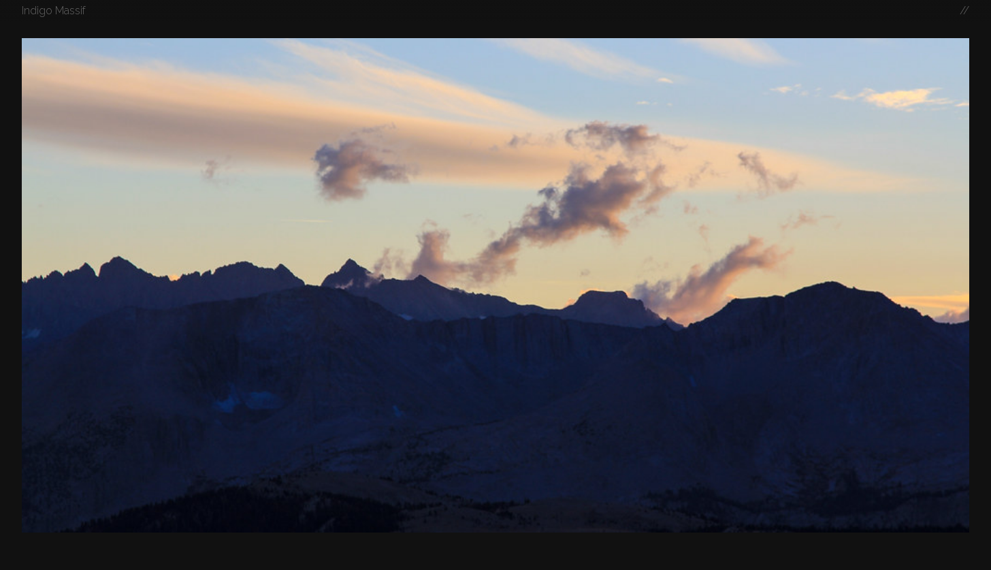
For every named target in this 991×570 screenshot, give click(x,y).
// (964, 10)
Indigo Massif (54, 10)
